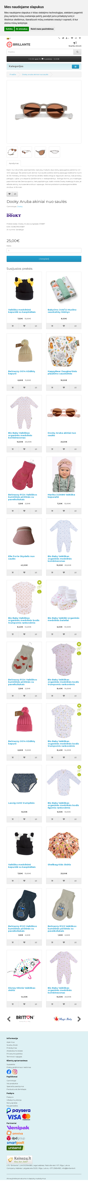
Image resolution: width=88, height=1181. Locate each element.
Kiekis (9, 246)
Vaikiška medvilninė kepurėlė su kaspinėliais (22, 311)
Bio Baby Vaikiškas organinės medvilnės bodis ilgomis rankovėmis (63, 805)
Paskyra (10, 1097)
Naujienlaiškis (12, 1106)
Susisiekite (11, 1064)
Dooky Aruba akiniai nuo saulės (62, 434)
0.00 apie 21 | (44, 59)
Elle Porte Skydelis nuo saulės (21, 557)
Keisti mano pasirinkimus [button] (42, 29)
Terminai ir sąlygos (14, 1056)
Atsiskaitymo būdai (15, 1051)
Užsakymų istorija (14, 1100)
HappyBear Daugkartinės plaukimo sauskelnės (62, 372)
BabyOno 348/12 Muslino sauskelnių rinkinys (62, 311)
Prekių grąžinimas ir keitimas (19, 1067)
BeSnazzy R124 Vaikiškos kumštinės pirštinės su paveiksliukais (22, 497)
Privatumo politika (14, 1054)
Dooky (20, 206)
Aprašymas (14, 163)
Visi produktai (12, 1083)
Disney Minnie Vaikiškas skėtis (21, 989)
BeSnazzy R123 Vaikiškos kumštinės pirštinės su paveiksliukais (22, 928)
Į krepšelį (44, 258)
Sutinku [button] (9, 29)
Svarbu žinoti (12, 1045)
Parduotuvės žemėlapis (16, 1089)
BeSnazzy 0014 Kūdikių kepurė (21, 372)
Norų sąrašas (12, 1103)
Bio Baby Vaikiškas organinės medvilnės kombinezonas (20, 435)
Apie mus (11, 1042)
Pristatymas (12, 1048)
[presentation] (9, 1019)
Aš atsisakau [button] (22, 29)
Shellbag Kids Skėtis (59, 864)
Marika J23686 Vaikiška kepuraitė (61, 495)
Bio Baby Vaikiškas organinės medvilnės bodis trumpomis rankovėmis (23, 620)
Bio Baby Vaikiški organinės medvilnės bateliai (63, 619)
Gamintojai (11, 1080)
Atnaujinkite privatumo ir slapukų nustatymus (26, 1178)
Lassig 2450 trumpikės (21, 803)
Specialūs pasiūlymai (15, 1086)
